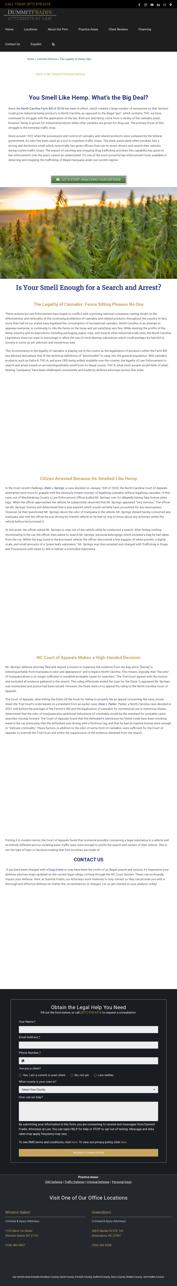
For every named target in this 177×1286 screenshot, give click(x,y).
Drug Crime (55, 869)
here (74, 1142)
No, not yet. (81, 1075)
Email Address (29, 1037)
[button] (53, 44)
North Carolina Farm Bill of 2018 (42, 108)
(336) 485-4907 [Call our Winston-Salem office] (15, 1245)
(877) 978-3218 (38, 4)
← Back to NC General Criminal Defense (58, 74)
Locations (116, 1198)
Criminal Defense (47, 59)
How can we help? (31, 1097)
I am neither (106, 1075)
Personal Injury (122, 1182)
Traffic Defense (74, 1182)
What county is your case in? (37, 1081)
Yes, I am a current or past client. (44, 1075)
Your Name (27, 1021)
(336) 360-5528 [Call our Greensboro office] (101, 1245)
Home (30, 59)
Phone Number (30, 1052)
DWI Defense (53, 1182)
